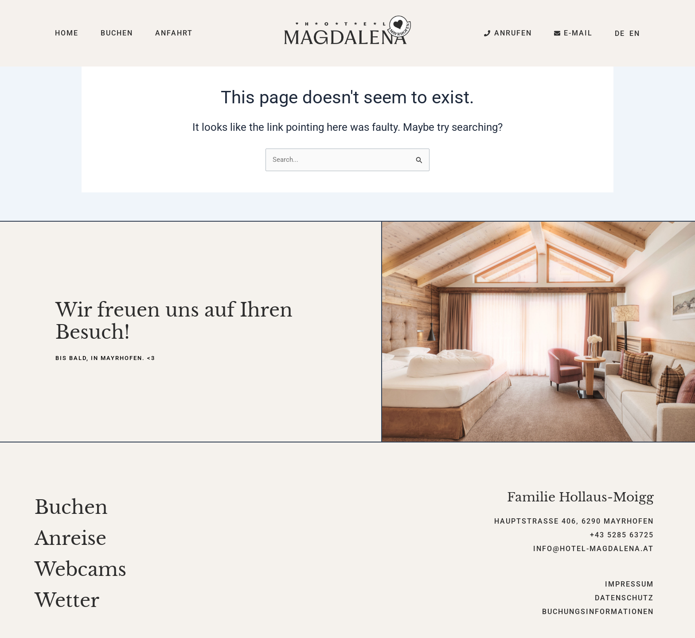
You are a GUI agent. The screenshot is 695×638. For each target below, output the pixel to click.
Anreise (70, 539)
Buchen (117, 33)
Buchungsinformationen (598, 612)
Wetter (67, 601)
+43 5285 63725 (622, 536)
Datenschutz (624, 599)
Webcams (80, 570)
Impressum (629, 585)
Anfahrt (174, 33)
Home (66, 33)
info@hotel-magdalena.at (593, 549)
